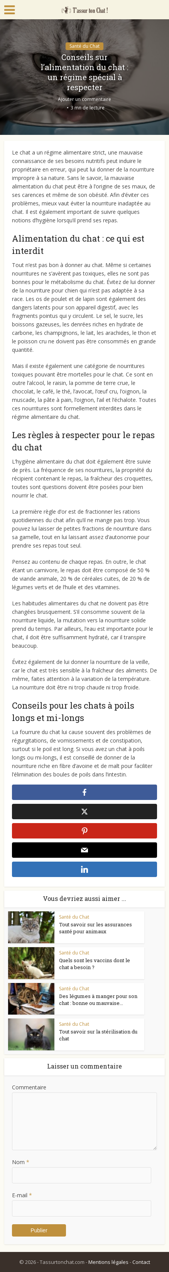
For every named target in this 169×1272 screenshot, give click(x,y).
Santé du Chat (84, 46)
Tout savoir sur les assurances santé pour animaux (95, 928)
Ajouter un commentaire (84, 99)
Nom (20, 1162)
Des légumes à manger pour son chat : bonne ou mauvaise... (98, 1000)
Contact (141, 1262)
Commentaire (29, 1087)
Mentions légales (108, 1262)
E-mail (22, 1195)
